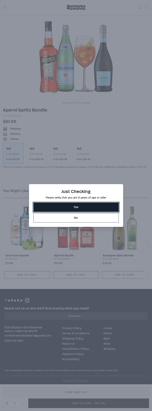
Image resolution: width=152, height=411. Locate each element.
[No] (76, 217)
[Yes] (76, 207)
